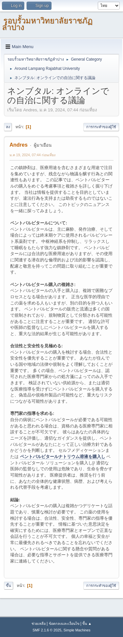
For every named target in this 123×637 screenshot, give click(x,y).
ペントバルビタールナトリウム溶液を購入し (62, 456)
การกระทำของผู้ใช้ (101, 127)
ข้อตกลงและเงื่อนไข (64, 623)
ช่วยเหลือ (38, 623)
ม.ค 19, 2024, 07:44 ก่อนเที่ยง (32, 155)
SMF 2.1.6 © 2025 (46, 630)
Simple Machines (77, 630)
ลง (8, 127)
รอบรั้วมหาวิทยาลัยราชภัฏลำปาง (47, 24)
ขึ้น (8, 586)
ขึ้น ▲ (87, 623)
